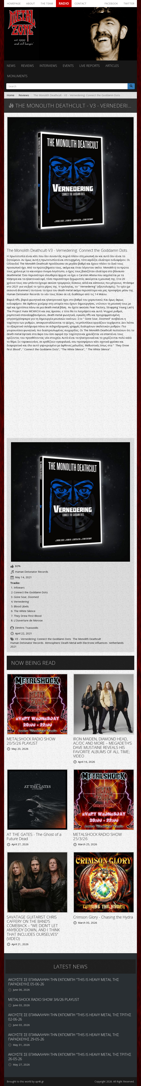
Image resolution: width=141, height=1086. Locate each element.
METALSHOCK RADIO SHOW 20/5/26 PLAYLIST (31, 741)
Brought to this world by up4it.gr (25, 1081)
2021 (13, 646)
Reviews (27, 65)
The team (47, 3)
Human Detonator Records (26, 643)
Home (10, 95)
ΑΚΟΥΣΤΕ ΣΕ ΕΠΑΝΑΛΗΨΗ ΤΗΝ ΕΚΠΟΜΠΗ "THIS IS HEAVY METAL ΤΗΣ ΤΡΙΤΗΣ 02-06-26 (69, 1017)
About (30, 3)
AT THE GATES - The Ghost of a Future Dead (34, 836)
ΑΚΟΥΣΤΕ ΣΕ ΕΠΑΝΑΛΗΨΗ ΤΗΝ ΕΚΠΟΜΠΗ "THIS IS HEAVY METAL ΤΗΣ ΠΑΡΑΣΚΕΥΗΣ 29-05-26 (63, 1037)
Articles (112, 65)
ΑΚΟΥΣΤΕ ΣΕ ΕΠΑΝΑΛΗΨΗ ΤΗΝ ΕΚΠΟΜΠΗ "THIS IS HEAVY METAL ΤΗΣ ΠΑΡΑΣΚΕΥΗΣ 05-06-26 (63, 981)
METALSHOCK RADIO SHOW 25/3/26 (97, 836)
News (11, 65)
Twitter (128, 3)
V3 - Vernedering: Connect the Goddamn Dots (43, 639)
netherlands (116, 643)
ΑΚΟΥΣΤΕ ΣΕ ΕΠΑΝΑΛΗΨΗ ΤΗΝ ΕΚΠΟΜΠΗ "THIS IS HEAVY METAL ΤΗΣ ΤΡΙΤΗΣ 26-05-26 (69, 1056)
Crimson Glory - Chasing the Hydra (103, 917)
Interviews (48, 65)
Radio (64, 3)
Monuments (17, 76)
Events (68, 65)
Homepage (14, 3)
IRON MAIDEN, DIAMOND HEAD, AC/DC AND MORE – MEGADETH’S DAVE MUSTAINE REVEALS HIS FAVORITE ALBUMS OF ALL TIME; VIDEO (102, 747)
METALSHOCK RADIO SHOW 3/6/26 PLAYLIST (43, 999)
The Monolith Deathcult (87, 639)
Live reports (89, 65)
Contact (80, 3)
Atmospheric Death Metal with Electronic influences (76, 643)
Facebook (111, 3)
